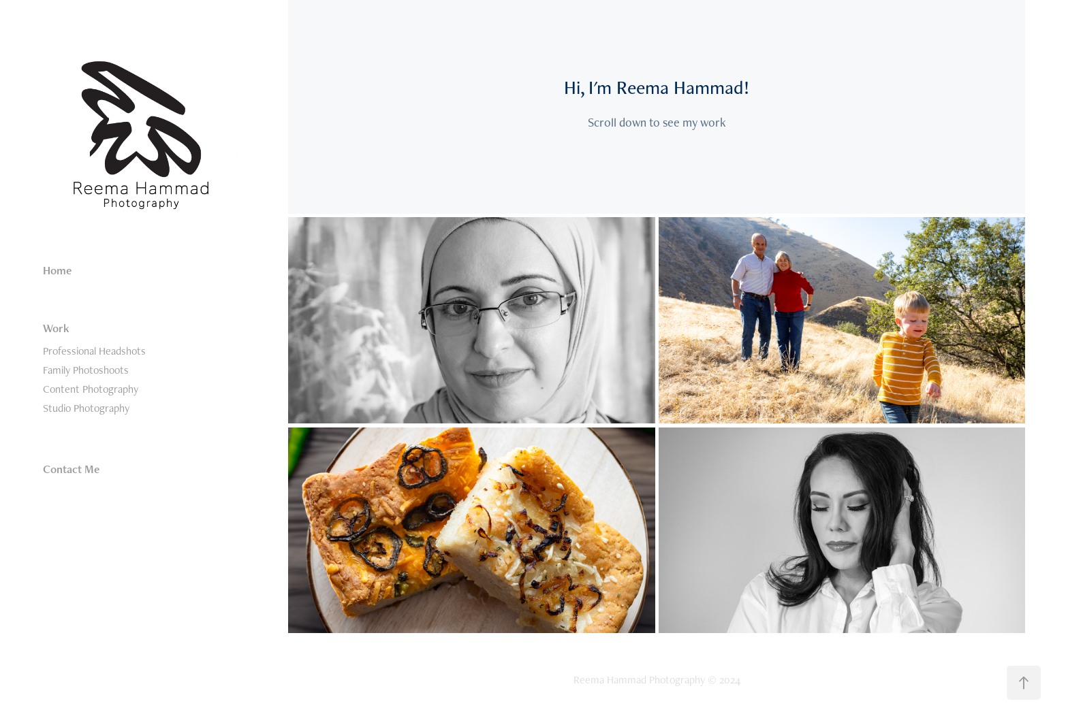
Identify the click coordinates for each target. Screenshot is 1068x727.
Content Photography (90, 389)
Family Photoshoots (86, 370)
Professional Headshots (94, 351)
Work (56, 328)
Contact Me (71, 469)
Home (57, 270)
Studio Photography (86, 408)
